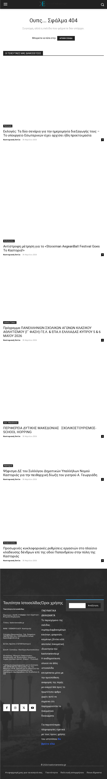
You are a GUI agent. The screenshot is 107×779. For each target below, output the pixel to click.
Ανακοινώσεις (10, 543)
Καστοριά (8, 466)
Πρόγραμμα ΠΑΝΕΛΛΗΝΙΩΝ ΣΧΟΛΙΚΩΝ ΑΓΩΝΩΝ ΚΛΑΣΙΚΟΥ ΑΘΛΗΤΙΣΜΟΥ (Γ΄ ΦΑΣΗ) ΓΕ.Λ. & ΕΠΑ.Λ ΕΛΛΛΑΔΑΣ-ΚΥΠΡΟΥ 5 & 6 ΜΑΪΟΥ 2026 (52, 332)
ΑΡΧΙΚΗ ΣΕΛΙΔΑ (66, 38)
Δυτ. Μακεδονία (10, 423)
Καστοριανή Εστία (11, 139)
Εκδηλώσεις (9, 241)
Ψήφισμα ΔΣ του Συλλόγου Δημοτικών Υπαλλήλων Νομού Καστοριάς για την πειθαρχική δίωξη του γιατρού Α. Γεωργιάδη (50, 473)
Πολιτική (7, 126)
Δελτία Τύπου (10, 322)
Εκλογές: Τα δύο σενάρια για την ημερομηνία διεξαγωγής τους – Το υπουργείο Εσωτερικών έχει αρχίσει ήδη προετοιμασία (51, 133)
